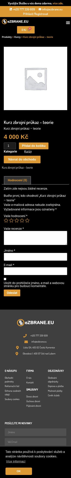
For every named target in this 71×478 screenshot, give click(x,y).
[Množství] (10, 145)
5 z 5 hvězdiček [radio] (27, 220)
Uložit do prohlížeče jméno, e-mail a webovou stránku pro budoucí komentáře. (34, 285)
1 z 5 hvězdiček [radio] (6, 220)
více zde (58, 3)
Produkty (7, 37)
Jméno (9, 250)
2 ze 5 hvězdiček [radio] (11, 220)
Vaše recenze (14, 228)
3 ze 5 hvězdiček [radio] (16, 220)
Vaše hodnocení (15, 216)
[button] (68, 22)
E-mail (9, 265)
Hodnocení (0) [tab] (17, 180)
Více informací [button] (15, 461)
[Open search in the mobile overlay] (53, 30)
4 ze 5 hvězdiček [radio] (22, 220)
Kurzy (17, 37)
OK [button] (19, 471)
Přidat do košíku (33, 145)
